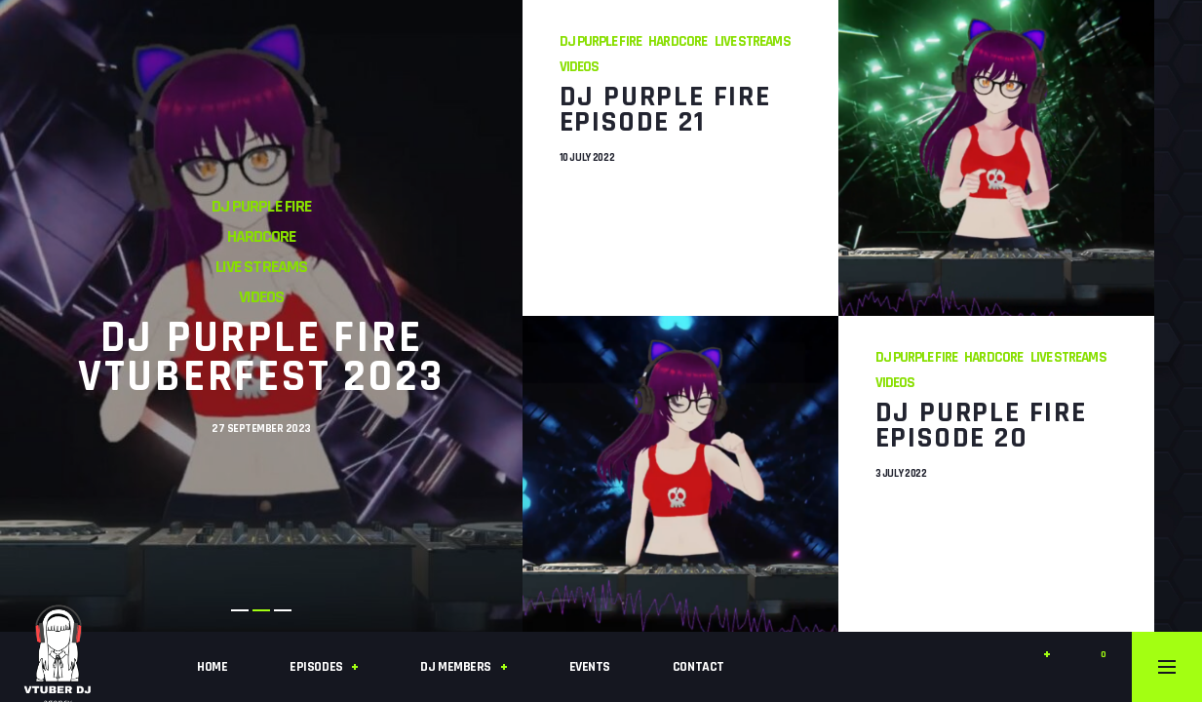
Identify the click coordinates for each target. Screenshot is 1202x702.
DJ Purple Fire (261, 206)
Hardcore (261, 236)
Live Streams (260, 266)
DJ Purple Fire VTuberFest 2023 (261, 357)
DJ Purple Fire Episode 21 (665, 108)
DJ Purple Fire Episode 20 (981, 424)
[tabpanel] (261, 316)
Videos (261, 297)
